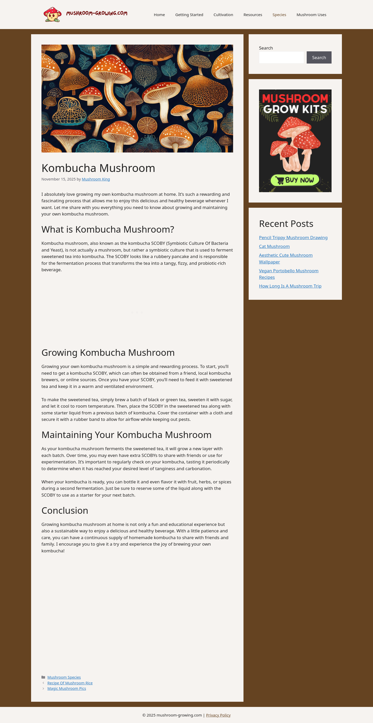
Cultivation (223, 14)
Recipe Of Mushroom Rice (70, 682)
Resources (252, 14)
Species (279, 14)
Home (159, 14)
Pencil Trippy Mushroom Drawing (293, 237)
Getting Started (189, 14)
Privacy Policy (218, 715)
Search (266, 48)
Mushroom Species (64, 677)
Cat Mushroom (274, 246)
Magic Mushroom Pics (66, 688)
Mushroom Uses (311, 14)
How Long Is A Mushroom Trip (290, 286)
